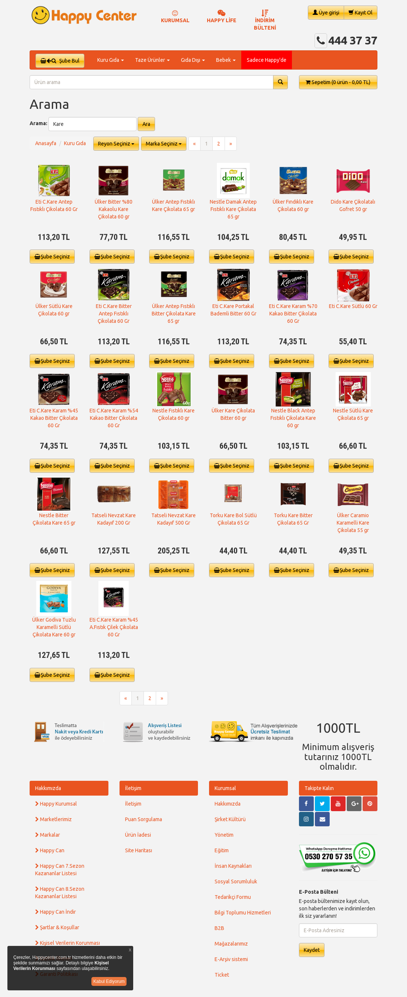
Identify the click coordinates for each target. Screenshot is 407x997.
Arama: (38, 123)
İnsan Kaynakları (233, 866)
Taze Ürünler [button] (152, 60)
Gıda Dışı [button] (193, 60)
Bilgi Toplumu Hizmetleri (243, 913)
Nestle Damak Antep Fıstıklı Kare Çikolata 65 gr (233, 209)
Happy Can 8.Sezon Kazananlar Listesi (59, 892)
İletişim (133, 788)
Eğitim (222, 850)
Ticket (222, 975)
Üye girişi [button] (326, 12)
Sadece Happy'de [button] (266, 60)
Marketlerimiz (53, 819)
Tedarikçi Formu (233, 897)
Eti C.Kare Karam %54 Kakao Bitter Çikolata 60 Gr (114, 418)
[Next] (231, 144)
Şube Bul (60, 61)
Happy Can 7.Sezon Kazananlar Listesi (59, 869)
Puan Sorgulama (143, 819)
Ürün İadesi (138, 835)
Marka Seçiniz (164, 144)
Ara (146, 124)
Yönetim (224, 835)
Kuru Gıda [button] (110, 60)
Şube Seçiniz (52, 257)
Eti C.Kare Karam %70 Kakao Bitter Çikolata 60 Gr (293, 313)
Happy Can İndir (55, 912)
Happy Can (49, 850)
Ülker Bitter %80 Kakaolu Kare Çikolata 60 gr (113, 209)
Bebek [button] (226, 60)
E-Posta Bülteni (318, 892)
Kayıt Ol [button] (361, 12)
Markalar (47, 835)
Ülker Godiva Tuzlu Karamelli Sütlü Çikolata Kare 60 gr (54, 627)
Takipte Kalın (319, 788)
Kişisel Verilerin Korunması (67, 943)
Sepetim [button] (338, 82)
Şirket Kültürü (230, 819)
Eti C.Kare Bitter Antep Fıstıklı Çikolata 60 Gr (114, 313)
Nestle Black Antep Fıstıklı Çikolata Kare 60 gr (293, 418)
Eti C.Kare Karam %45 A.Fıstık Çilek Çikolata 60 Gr (114, 627)
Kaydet (312, 950)
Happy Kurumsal (56, 804)
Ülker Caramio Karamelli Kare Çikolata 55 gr (353, 522)
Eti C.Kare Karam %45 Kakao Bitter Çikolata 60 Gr (54, 418)
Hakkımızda (48, 788)
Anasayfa (45, 143)
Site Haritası (138, 850)
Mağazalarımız (231, 944)
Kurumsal (225, 788)
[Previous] (194, 144)
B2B (219, 928)
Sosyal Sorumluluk (236, 881)
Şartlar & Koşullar (57, 927)
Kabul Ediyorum (109, 981)
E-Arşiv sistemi (231, 959)
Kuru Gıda (75, 143)
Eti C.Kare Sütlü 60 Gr (353, 306)
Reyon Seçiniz (116, 144)
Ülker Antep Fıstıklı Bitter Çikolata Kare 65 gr (174, 313)
